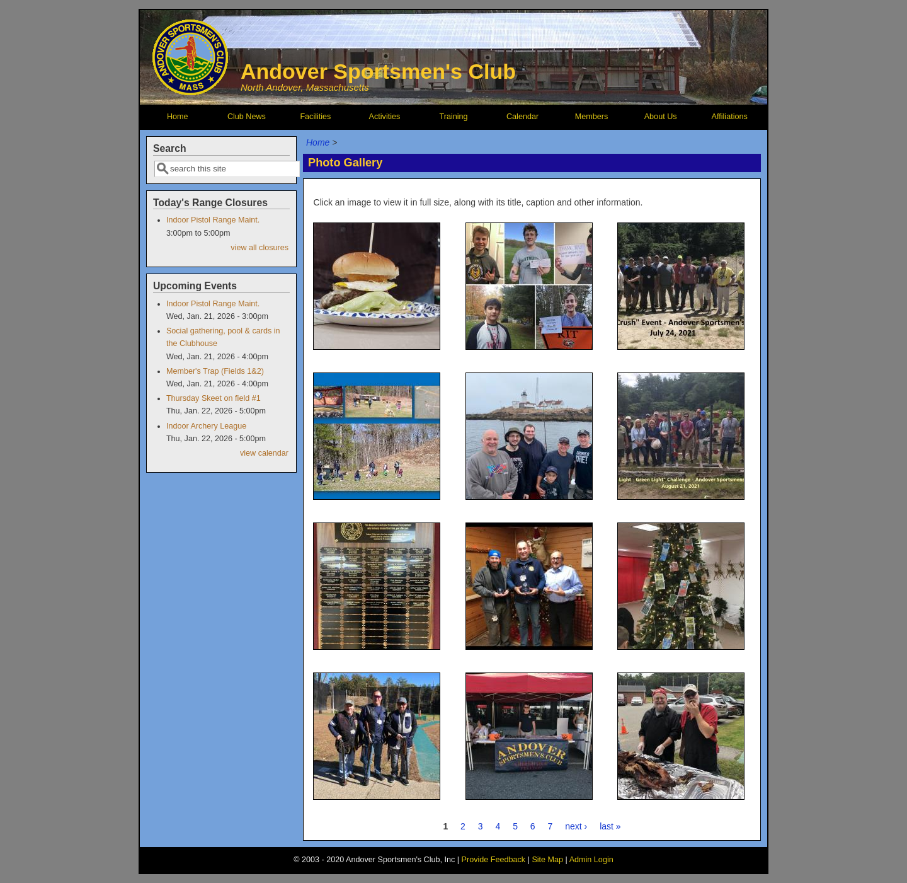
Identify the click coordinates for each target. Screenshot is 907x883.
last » (610, 826)
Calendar (522, 116)
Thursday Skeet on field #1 (213, 398)
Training (453, 116)
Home (177, 116)
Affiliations (730, 116)
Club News (246, 116)
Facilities (315, 116)
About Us (660, 116)
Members (591, 116)
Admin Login (591, 859)
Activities (385, 116)
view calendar (264, 453)
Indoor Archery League (206, 426)
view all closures (259, 247)
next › (576, 826)
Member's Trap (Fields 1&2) (215, 371)
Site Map (547, 859)
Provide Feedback (494, 859)
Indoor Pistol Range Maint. (213, 220)
